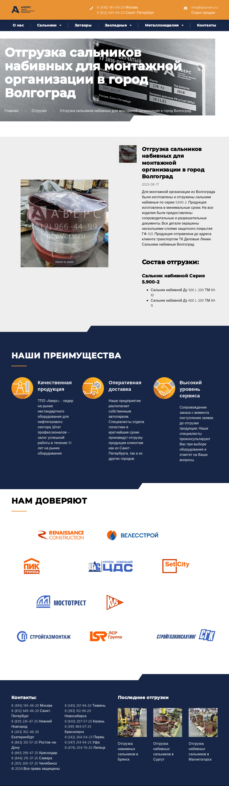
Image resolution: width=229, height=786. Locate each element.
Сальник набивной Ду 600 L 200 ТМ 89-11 (183, 303)
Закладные (116, 25)
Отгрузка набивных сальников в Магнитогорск (200, 752)
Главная (11, 111)
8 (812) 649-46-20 (110, 13)
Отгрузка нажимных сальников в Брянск (128, 752)
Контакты (206, 25)
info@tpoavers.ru (204, 8)
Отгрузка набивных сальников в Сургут (163, 752)
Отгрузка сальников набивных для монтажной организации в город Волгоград (125, 111)
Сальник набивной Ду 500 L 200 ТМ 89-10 (183, 292)
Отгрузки (39, 111)
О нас (18, 25)
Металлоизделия (162, 25)
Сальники (47, 25)
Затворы (83, 25)
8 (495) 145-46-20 (110, 8)
